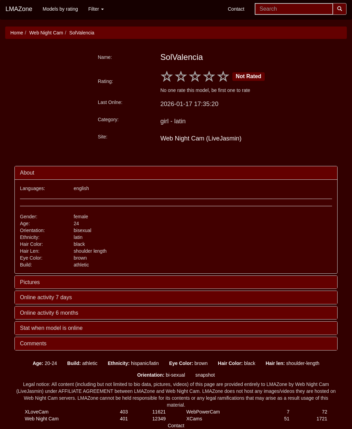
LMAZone (19, 9)
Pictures (30, 282)
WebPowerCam (203, 412)
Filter (96, 9)
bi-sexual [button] (161, 375)
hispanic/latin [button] (133, 363)
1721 (322, 418)
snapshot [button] (205, 375)
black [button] (236, 363)
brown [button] (188, 363)
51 (286, 418)
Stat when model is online (51, 328)
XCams (194, 418)
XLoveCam (36, 412)
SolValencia (81, 32)
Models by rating (60, 9)
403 (124, 412)
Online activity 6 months (49, 313)
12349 (159, 418)
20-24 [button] (45, 363)
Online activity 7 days (46, 297)
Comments (33, 343)
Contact (236, 9)
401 (124, 418)
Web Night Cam (46, 32)
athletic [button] (82, 363)
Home (16, 32)
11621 (159, 412)
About (27, 173)
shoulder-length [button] (292, 363)
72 (324, 412)
